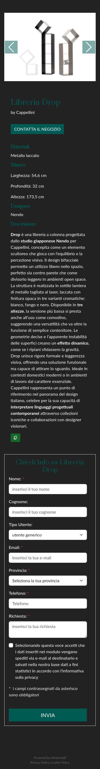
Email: (16, 547)
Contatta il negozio (37, 128)
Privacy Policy (39, 762)
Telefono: (19, 593)
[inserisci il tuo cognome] (48, 512)
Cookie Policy (60, 762)
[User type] (48, 535)
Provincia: (19, 570)
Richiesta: (19, 615)
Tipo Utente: (20, 524)
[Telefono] (48, 603)
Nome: (16, 478)
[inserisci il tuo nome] (48, 489)
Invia (48, 715)
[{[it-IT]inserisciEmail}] (48, 558)
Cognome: (18, 501)
